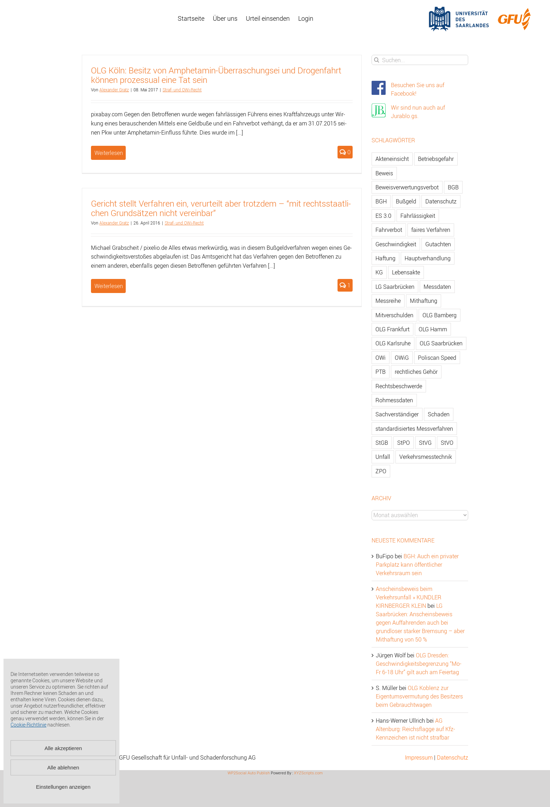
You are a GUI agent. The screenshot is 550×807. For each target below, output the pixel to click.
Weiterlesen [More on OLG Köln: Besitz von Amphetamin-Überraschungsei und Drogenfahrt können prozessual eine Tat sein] (108, 153)
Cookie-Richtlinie (28, 724)
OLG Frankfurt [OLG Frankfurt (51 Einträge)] (392, 329)
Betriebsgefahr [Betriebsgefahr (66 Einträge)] (436, 159)
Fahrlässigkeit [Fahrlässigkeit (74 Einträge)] (417, 216)
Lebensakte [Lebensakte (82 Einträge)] (406, 272)
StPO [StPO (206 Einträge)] (403, 443)
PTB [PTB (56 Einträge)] (380, 372)
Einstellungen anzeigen (63, 787)
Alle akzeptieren (63, 748)
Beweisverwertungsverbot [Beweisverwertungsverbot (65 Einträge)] (407, 187)
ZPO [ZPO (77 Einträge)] (380, 471)
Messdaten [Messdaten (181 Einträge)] (437, 287)
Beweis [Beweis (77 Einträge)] (384, 173)
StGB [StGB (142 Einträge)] (381, 443)
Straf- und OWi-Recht (182, 89)
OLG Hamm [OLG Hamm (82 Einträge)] (433, 329)
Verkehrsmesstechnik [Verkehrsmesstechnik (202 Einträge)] (425, 457)
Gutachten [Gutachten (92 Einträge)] (438, 244)
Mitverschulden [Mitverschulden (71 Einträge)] (394, 315)
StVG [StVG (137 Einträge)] (425, 443)
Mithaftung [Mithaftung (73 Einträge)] (423, 301)
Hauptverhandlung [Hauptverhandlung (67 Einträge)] (428, 258)
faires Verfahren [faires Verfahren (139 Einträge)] (430, 230)
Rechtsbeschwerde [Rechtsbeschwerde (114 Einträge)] (398, 386)
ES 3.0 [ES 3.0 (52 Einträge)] (383, 216)
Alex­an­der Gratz (114, 89)
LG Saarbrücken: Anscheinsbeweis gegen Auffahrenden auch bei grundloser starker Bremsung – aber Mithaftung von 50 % (420, 622)
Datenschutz (452, 757)
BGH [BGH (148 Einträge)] (381, 201)
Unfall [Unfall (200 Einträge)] (382, 457)
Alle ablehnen (63, 767)
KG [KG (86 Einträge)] (379, 272)
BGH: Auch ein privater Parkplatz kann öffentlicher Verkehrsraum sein (417, 564)
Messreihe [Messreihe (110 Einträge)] (388, 301)
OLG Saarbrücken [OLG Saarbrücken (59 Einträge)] (441, 343)
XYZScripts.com (308, 772)
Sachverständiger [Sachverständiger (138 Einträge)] (397, 414)
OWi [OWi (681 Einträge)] (380, 358)
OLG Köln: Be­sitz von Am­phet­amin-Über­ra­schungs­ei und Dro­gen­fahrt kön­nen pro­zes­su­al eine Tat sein (216, 75)
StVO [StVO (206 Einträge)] (447, 443)
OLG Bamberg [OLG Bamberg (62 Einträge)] (440, 315)
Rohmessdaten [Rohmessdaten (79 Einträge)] (394, 400)
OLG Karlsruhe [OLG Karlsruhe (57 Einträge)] (393, 343)
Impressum (419, 757)
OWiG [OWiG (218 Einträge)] (402, 358)
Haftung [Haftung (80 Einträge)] (385, 258)
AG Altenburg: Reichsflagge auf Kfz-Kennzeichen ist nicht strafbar (415, 729)
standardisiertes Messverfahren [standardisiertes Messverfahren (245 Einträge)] (414, 428)
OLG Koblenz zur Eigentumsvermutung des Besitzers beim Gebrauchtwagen (419, 696)
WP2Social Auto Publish (249, 772)
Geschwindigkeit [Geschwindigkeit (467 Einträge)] (395, 244)
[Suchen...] (420, 60)
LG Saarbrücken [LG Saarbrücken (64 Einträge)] (394, 287)
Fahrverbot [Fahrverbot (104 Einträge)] (388, 230)
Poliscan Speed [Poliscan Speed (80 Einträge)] (437, 358)
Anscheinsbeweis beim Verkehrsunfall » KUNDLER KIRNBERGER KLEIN (408, 597)
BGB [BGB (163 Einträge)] (453, 187)
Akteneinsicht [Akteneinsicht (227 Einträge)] (392, 159)
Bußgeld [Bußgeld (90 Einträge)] (406, 201)
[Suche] (377, 60)
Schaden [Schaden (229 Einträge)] (439, 414)
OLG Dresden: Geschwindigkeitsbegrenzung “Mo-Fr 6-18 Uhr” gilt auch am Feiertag (418, 663)
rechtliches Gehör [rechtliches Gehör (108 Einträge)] (416, 372)
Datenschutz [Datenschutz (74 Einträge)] (441, 201)
